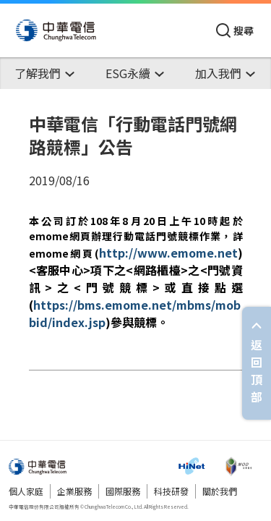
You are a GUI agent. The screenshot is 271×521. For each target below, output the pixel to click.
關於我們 (219, 491)
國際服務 (123, 491)
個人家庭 (26, 491)
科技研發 (171, 491)
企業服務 (74, 491)
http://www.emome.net (168, 252)
